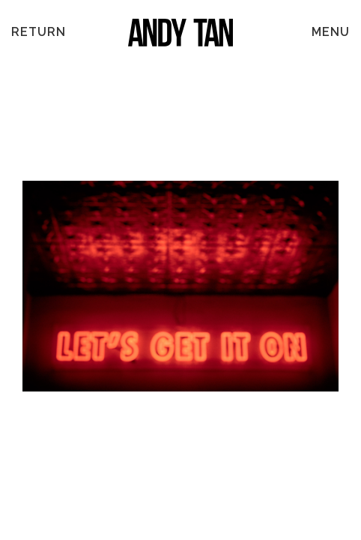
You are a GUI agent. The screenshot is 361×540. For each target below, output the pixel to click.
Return (38, 32)
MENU (331, 32)
